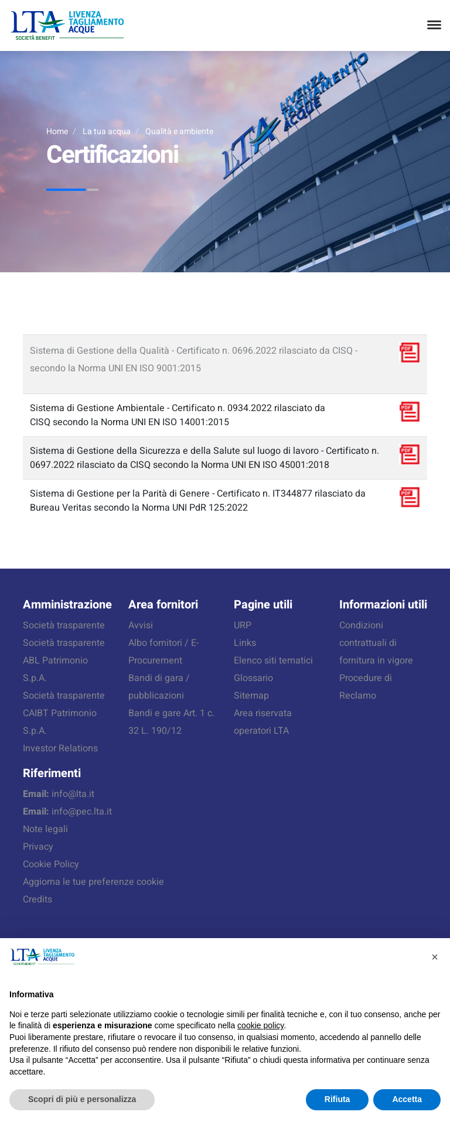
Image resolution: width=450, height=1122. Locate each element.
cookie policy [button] (260, 1025)
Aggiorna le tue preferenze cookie (93, 882)
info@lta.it (73, 794)
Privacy (38, 847)
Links (245, 643)
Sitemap (251, 696)
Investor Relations (60, 748)
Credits (37, 899)
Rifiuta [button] (337, 1099)
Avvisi (140, 625)
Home (57, 131)
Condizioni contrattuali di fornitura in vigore (376, 643)
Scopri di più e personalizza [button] (82, 1099)
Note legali (45, 829)
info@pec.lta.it (82, 812)
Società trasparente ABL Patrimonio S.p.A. (64, 660)
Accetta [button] (407, 1099)
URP (242, 625)
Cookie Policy (51, 864)
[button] (434, 956)
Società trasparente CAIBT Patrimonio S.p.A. (64, 713)
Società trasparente (64, 625)
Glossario (253, 678)
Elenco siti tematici (273, 661)
